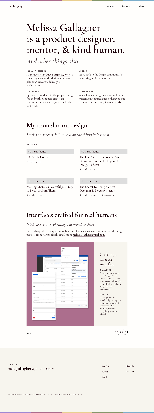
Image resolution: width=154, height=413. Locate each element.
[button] (118, 331)
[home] (18, 6)
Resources (126, 6)
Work (104, 377)
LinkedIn (130, 366)
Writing (110, 6)
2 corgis (116, 102)
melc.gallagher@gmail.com (89, 234)
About (142, 6)
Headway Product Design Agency (50, 74)
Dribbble (130, 371)
